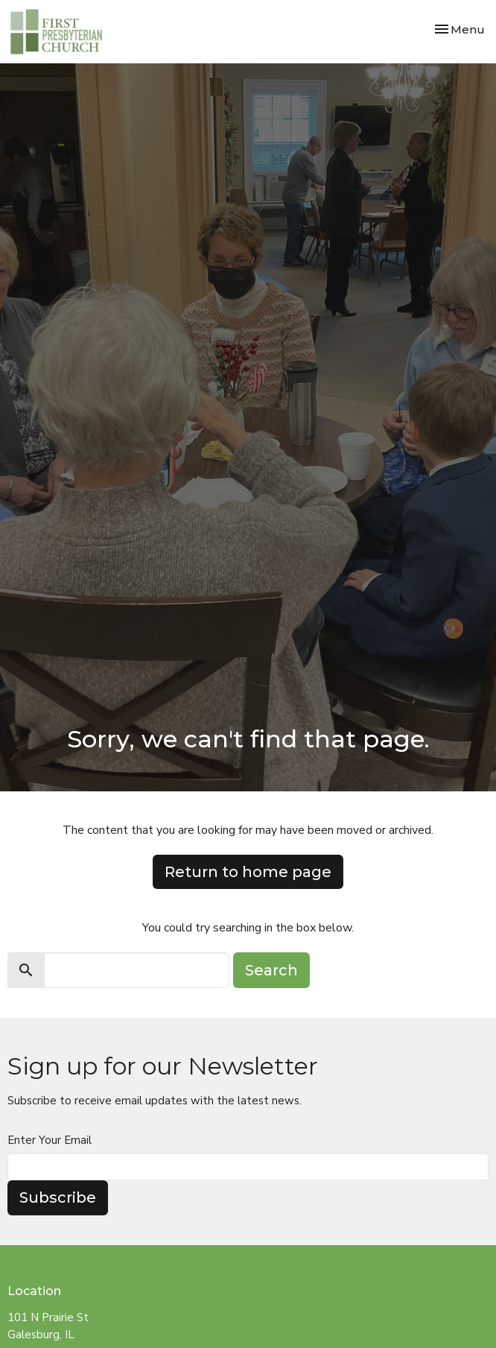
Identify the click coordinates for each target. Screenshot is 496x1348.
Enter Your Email (49, 1140)
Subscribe (57, 1197)
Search (271, 970)
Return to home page (248, 872)
